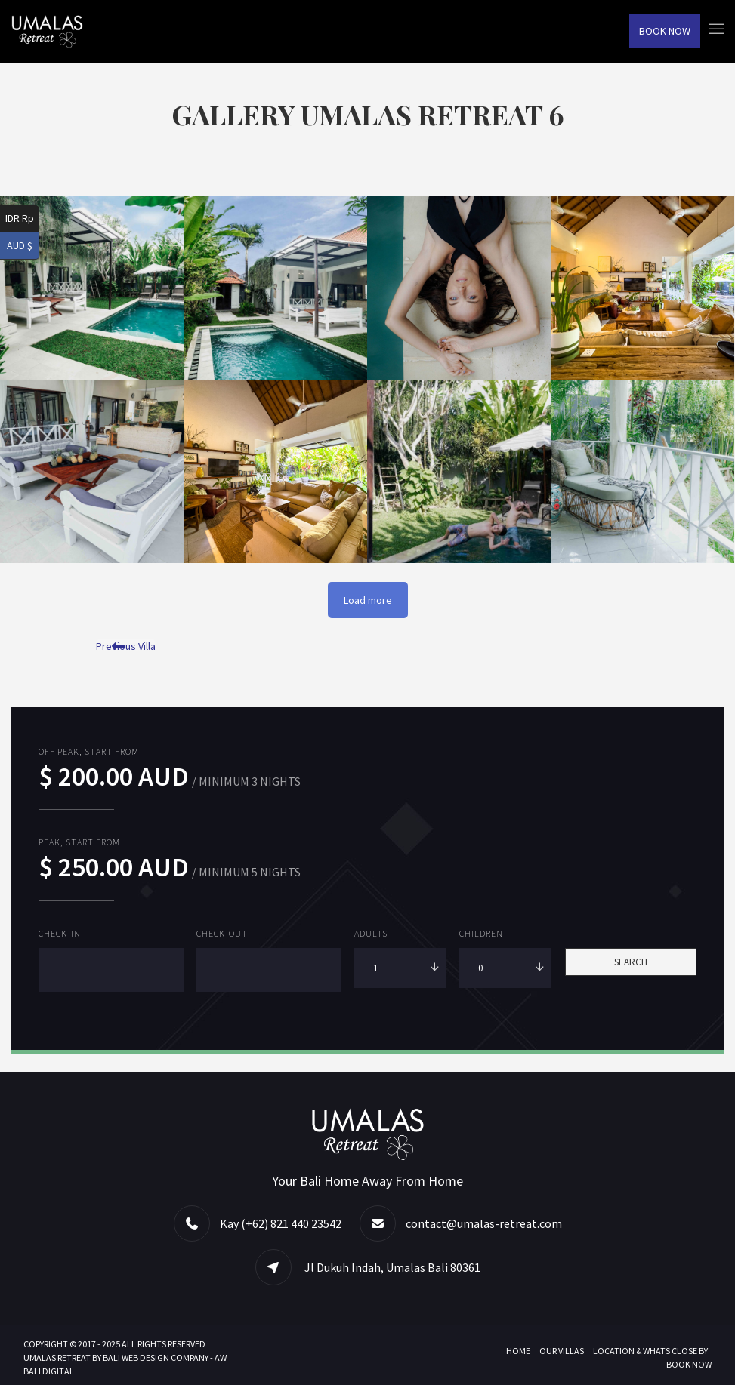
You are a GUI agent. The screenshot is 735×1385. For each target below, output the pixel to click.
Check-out (222, 933)
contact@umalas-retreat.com (484, 1222)
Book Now (664, 31)
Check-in (60, 933)
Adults (371, 933)
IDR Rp (19, 218)
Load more (368, 600)
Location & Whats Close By (650, 1350)
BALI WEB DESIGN (136, 1356)
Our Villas (561, 1350)
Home (518, 1350)
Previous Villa (126, 646)
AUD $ (19, 245)
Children (481, 933)
